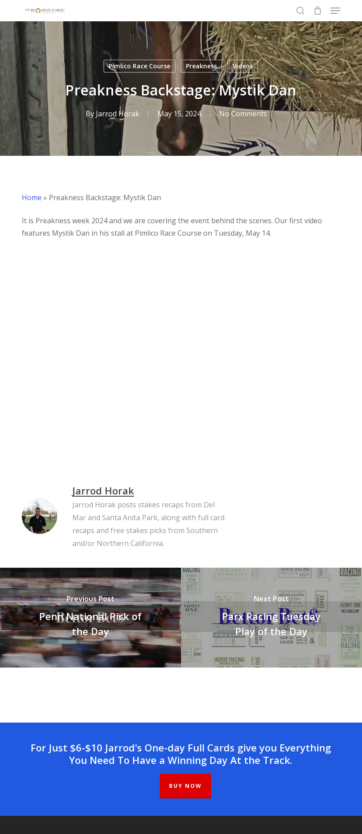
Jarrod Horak (117, 114)
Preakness (201, 66)
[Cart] (317, 10)
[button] (335, 10)
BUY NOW (185, 786)
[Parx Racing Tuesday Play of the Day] (271, 618)
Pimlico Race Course (139, 66)
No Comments (243, 114)
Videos (242, 66)
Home (32, 197)
